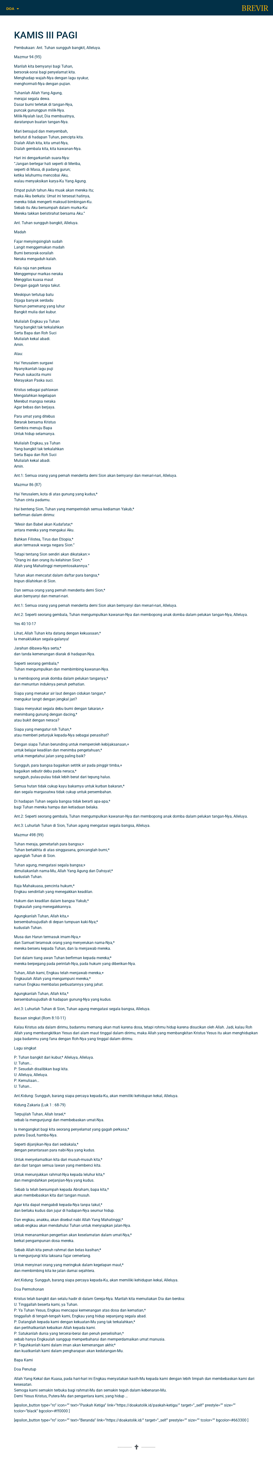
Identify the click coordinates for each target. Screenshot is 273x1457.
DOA (12, 9)
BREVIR (255, 8)
